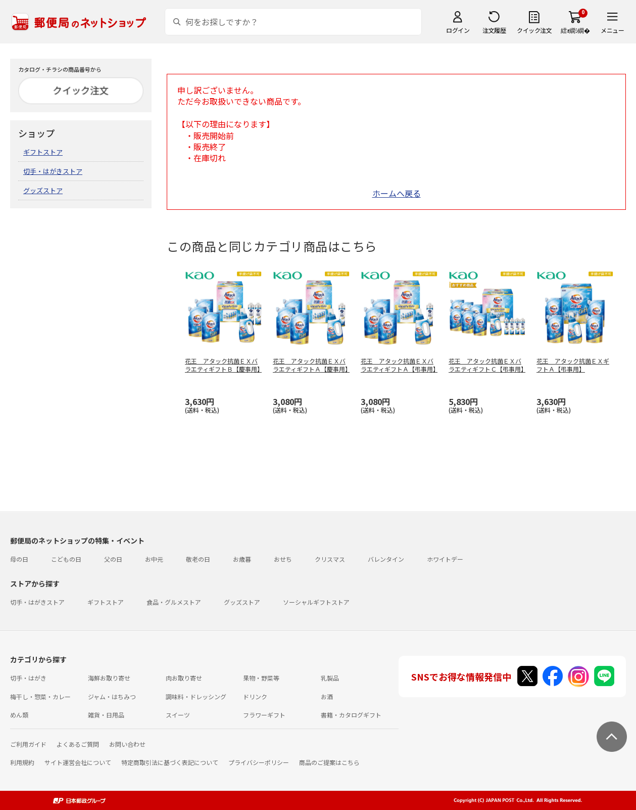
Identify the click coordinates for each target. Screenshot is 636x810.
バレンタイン (386, 559)
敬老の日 (198, 559)
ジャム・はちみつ (112, 696)
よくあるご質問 (78, 744)
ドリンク (255, 696)
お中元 (154, 559)
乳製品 (330, 677)
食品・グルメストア (173, 602)
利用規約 (22, 762)
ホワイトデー (445, 559)
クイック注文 (534, 30)
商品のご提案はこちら (329, 762)
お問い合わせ (127, 744)
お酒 (327, 696)
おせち (283, 559)
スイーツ (178, 714)
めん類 (19, 714)
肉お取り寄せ (184, 677)
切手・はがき (28, 677)
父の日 (113, 559)
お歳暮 (242, 559)
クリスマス (330, 559)
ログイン (457, 30)
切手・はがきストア (52, 171)
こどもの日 (66, 559)
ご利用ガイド (28, 744)
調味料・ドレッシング (196, 696)
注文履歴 (494, 30)
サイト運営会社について (77, 762)
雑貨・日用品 (106, 714)
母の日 (19, 559)
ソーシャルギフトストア (316, 602)
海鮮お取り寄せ (109, 677)
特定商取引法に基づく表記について (169, 762)
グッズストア (43, 190)
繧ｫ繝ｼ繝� (575, 30)
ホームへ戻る (396, 193)
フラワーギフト (264, 714)
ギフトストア (43, 152)
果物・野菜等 (261, 677)
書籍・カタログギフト (351, 714)
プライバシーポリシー (258, 762)
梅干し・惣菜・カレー (40, 696)
